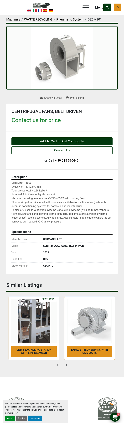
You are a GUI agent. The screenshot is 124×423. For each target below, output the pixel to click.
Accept (10, 418)
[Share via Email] (51, 98)
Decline (21, 418)
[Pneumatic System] (70, 19)
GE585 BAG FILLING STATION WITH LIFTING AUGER (33, 351)
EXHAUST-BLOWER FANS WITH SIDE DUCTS (89, 351)
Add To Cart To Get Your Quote (62, 141)
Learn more (35, 418)
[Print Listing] (75, 98)
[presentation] (58, 365)
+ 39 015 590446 (66, 160)
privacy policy (11, 413)
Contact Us (62, 150)
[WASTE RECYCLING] (38, 19)
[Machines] (13, 19)
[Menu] (86, 7)
